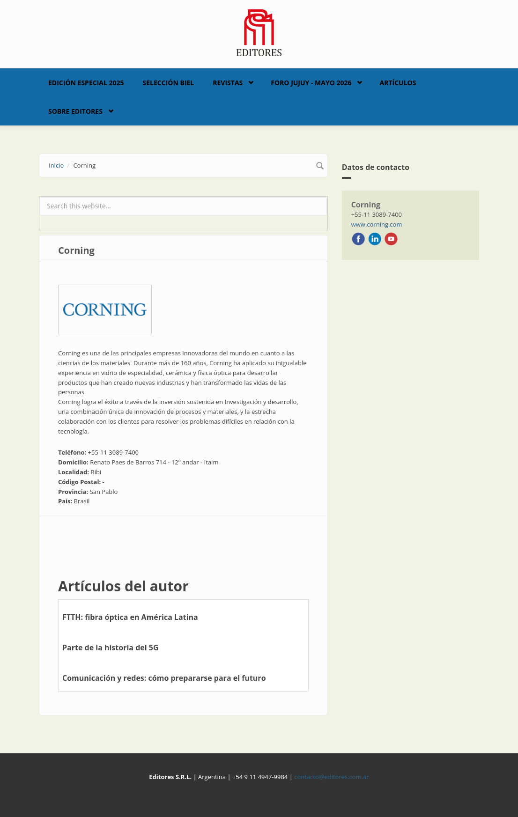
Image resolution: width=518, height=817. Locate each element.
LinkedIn (375, 239)
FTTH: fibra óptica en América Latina (130, 617)
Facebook (358, 239)
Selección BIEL (168, 82)
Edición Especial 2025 (86, 82)
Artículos (397, 82)
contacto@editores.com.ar (331, 777)
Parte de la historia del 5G (110, 647)
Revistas (228, 82)
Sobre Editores (75, 111)
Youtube (391, 239)
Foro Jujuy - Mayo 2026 (311, 82)
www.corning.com (376, 224)
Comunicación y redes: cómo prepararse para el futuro (164, 678)
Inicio (56, 165)
